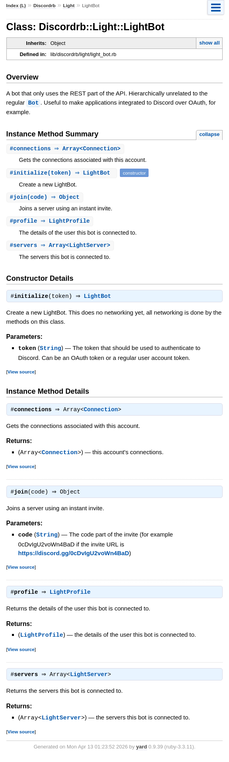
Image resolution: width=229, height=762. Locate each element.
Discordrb (44, 5)
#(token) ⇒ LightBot (63, 173)
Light (68, 5)
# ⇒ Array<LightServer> (61, 246)
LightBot (99, 298)
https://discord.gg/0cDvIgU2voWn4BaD (73, 555)
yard (141, 750)
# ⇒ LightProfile (51, 221)
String (50, 350)
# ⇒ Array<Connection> (66, 148)
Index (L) (16, 5)
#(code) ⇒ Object (46, 197)
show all (209, 43)
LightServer (91, 678)
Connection (103, 412)
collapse (209, 134)
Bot (33, 103)
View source (21, 373)
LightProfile (72, 595)
